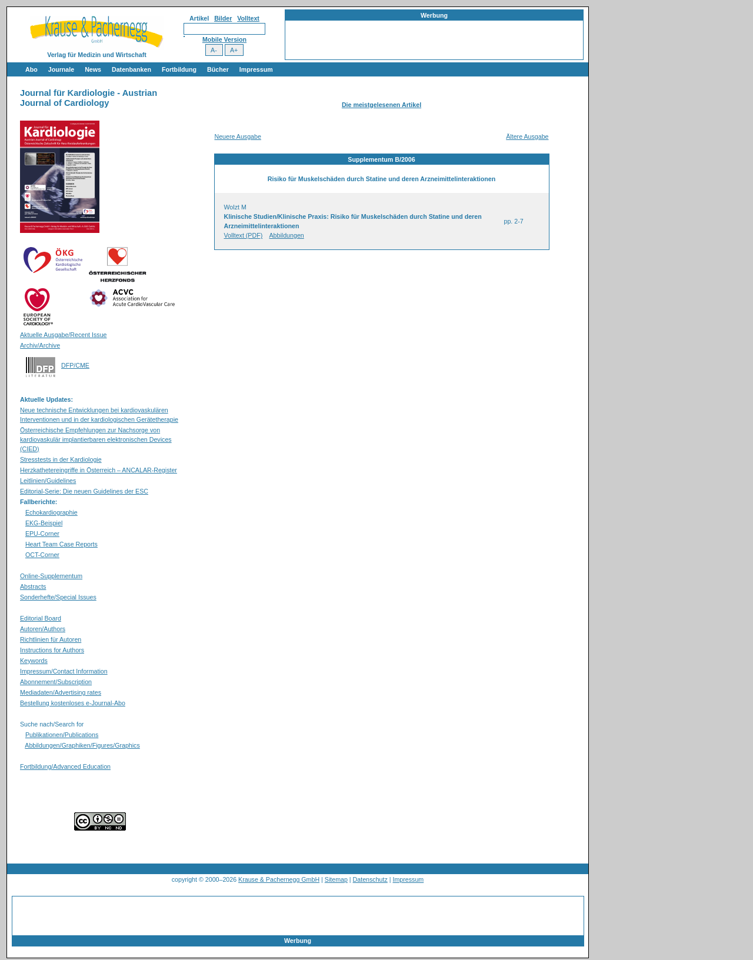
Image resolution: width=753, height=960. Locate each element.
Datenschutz (370, 879)
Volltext (248, 18)
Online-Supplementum (51, 575)
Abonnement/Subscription (56, 681)
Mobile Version (224, 39)
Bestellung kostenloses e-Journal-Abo (72, 702)
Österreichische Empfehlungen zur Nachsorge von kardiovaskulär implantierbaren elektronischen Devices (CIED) (96, 439)
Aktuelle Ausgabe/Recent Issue (63, 334)
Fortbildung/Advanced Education (65, 766)
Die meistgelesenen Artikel (381, 104)
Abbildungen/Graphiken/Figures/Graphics (82, 745)
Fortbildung (179, 69)
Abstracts (33, 586)
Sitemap (336, 879)
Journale (61, 69)
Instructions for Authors (52, 650)
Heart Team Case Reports (61, 544)
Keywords (34, 660)
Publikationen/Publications (61, 734)
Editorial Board (40, 618)
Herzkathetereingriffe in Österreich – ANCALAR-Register (98, 470)
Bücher (218, 69)
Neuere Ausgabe (238, 136)
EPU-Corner (42, 533)
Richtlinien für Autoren (50, 639)
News (93, 69)
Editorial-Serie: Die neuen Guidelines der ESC (84, 491)
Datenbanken (131, 69)
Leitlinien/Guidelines (48, 480)
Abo (31, 69)
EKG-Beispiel (43, 522)
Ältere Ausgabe (527, 136)
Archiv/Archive (40, 345)
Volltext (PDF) (243, 235)
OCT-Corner (42, 554)
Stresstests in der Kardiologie (61, 459)
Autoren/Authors (42, 628)
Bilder (223, 18)
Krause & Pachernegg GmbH (278, 879)
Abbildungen (286, 235)
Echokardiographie (51, 512)
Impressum (256, 69)
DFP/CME (75, 365)
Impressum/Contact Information (64, 671)
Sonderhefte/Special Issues (58, 597)
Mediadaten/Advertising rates (60, 692)
